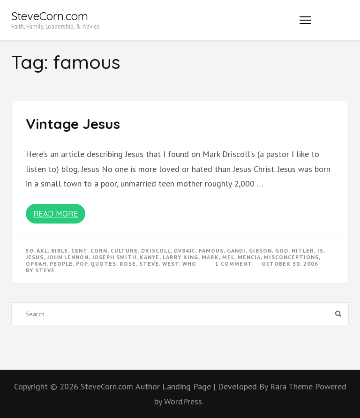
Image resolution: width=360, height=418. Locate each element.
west (170, 263)
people (61, 263)
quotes (103, 263)
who (189, 263)
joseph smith (114, 257)
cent (79, 250)
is (320, 250)
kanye (149, 257)
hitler (303, 250)
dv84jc (184, 250)
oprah (36, 263)
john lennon (68, 257)
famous (211, 250)
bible (59, 250)
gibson (260, 250)
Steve (45, 270)
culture (124, 250)
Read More (55, 213)
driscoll (156, 250)
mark (210, 257)
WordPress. (183, 401)
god (281, 250)
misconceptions (291, 257)
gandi (236, 250)
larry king (180, 257)
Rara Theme (292, 386)
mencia (249, 257)
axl (42, 250)
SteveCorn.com (49, 16)
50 (29, 250)
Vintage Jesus (73, 124)
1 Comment (233, 263)
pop (81, 263)
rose (128, 263)
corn (98, 250)
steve (149, 263)
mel (228, 257)
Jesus (35, 257)
